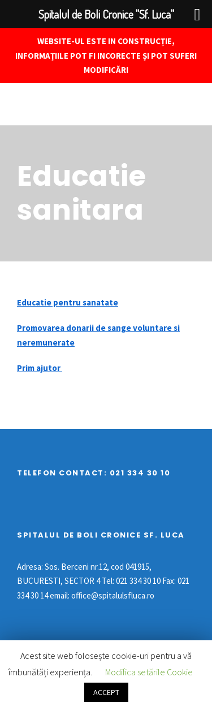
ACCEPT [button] (106, 692)
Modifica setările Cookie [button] (149, 672)
